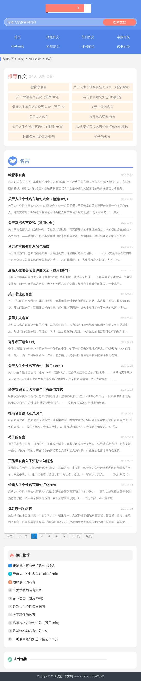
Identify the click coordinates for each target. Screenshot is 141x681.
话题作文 (52, 37)
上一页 (23, 536)
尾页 (89, 536)
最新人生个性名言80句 (29, 606)
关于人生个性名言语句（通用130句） (38, 126)
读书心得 (123, 46)
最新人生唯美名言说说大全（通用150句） (38, 108)
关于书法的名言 (102, 107)
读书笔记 (88, 46)
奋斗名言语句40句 (102, 117)
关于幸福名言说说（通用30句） (38, 97)
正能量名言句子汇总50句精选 (34, 565)
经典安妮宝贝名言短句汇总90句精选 (102, 126)
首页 (17, 37)
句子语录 (17, 46)
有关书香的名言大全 (27, 590)
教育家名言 (39, 87)
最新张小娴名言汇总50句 (30, 631)
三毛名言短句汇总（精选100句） (36, 639)
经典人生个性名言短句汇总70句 (35, 574)
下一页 (75, 536)
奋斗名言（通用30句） (29, 598)
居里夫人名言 (38, 117)
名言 (49, 59)
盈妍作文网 (65, 676)
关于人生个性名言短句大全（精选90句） (102, 87)
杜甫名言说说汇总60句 (39, 136)
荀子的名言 (102, 136)
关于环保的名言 (24, 614)
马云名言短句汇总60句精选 (102, 97)
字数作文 (123, 37)
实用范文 (52, 46)
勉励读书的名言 (24, 582)
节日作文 (88, 37)
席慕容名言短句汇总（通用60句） (37, 623)
